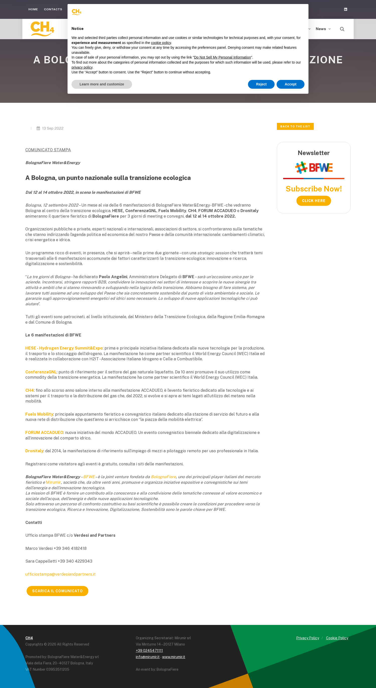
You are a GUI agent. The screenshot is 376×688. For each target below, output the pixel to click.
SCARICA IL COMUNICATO (57, 591)
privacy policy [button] (82, 67)
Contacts (53, 9)
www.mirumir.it (173, 657)
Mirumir (53, 482)
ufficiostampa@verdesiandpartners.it (60, 574)
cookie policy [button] (161, 43)
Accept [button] (290, 84)
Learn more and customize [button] (102, 84)
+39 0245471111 (149, 651)
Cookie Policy (337, 638)
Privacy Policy (307, 638)
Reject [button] (261, 84)
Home (33, 9)
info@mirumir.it (148, 657)
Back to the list (295, 126)
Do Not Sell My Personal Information (222, 57)
